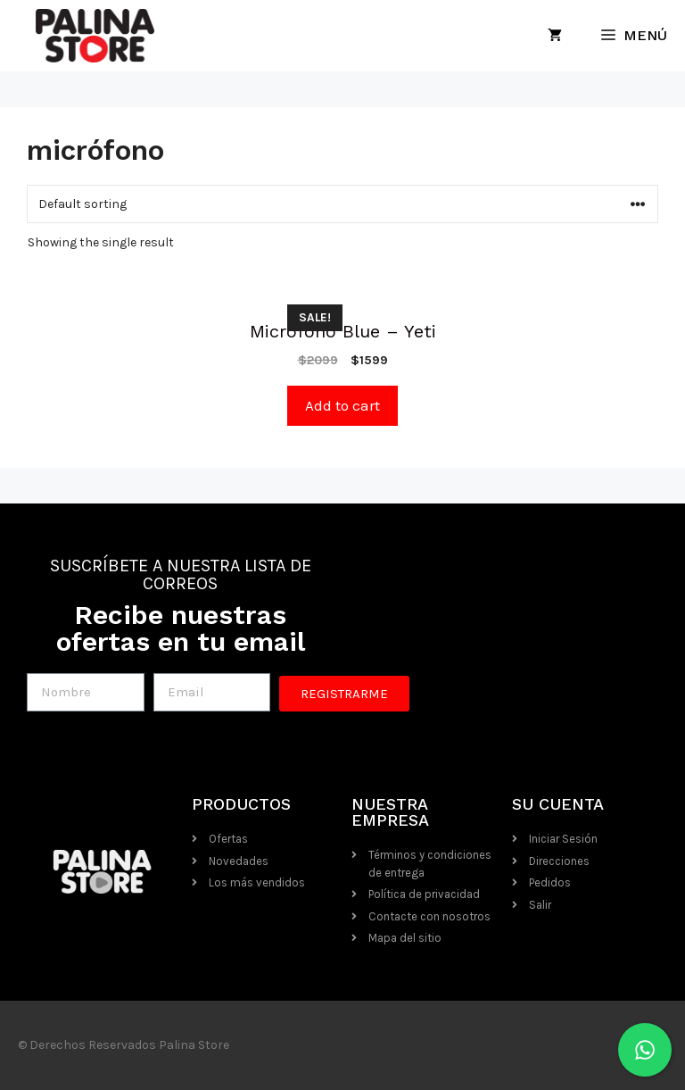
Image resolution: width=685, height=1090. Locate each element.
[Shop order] (342, 204)
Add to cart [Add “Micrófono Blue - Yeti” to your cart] (342, 405)
